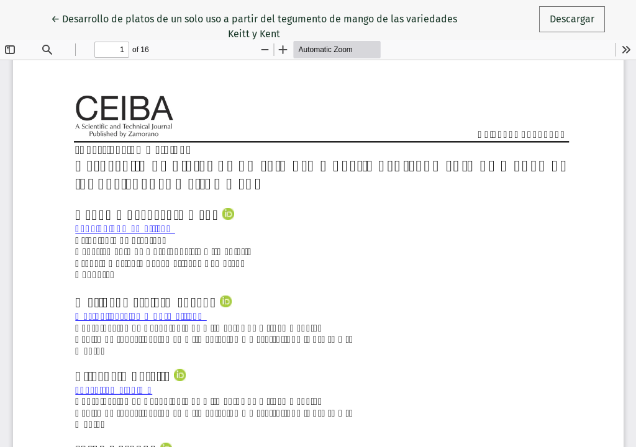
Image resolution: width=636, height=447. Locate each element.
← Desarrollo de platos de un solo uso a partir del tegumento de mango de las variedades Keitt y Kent (254, 25)
